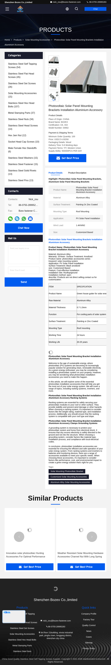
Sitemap (88, 642)
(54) (22, 66)
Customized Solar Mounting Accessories (69, 477)
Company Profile (88, 614)
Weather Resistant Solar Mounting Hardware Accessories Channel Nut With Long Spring (80, 555)
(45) (21, 75)
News (88, 631)
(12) (17, 135)
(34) (21, 119)
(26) (22, 85)
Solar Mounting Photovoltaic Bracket (67, 471)
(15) (22, 95)
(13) (22, 172)
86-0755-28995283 (96, 2)
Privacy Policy (89, 648)
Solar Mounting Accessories (37, 40)
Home (7, 40)
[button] (54, 100)
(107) (21, 105)
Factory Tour (89, 619)
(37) (21, 113)
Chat (95, 9)
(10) (23, 142)
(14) (23, 127)
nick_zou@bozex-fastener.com (65, 2)
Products (18, 40)
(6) (22, 150)
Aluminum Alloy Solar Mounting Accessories (70, 482)
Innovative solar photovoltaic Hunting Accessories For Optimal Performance (25, 555)
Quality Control (89, 625)
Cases (89, 637)
